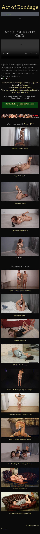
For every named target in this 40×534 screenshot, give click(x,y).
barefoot (9, 90)
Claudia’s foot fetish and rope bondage (20, 513)
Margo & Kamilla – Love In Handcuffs (20, 290)
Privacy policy (4, 528)
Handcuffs (27, 88)
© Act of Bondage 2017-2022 (32, 525)
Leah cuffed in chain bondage (20, 488)
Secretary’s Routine (20, 203)
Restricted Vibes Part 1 (20, 315)
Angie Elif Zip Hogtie (20, 176)
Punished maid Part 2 (20, 340)
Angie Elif (34, 83)
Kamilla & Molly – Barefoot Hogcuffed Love (20, 464)
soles (36, 90)
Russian (25, 85)
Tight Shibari (20, 258)
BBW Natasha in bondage (20, 365)
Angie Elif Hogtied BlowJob (20, 230)
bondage (16, 90)
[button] (20, 18)
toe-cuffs (24, 92)
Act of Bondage (20, 7)
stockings (16, 92)
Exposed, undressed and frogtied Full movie (20, 414)
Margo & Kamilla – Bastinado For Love (20, 439)
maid (32, 90)
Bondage (18, 88)
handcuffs (25, 90)
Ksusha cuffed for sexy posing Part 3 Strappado (20, 389)
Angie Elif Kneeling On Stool (20, 148)
